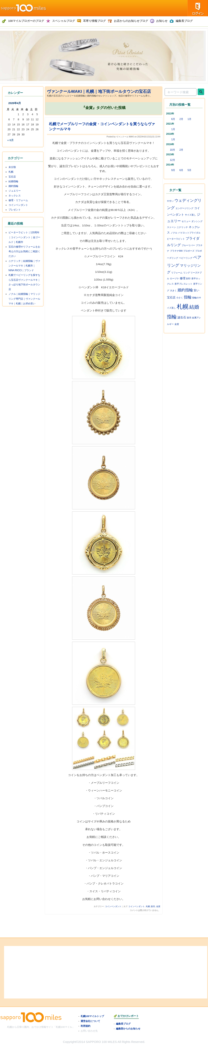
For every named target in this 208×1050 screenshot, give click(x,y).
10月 (172, 149)
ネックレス (15, 195)
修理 (182, 278)
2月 (181, 119)
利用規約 (85, 1026)
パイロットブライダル (189, 232)
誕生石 (182, 317)
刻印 (188, 278)
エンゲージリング (184, 208)
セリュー (186, 221)
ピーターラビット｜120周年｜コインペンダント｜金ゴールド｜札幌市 (24, 237)
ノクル (174, 232)
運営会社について (90, 1021)
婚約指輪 (13, 186)
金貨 (158, 906)
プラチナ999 (176, 251)
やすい (170, 201)
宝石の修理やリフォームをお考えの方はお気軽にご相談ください (24, 251)
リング (186, 272)
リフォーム (176, 272)
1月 (189, 119)
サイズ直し (190, 215)
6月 (173, 119)
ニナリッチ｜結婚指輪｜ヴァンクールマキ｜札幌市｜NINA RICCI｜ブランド (24, 266)
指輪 (188, 297)
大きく (173, 290)
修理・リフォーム (18, 200)
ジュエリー (15, 190)
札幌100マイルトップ (92, 1016)
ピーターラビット (176, 239)
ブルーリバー (188, 245)
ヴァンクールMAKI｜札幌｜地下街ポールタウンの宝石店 (99, 91)
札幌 (148, 906)
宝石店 (12, 176)
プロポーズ (188, 251)
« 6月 (10, 140)
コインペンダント (113, 906)
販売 (153, 906)
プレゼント (15, 209)
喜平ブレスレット (183, 284)
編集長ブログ (123, 1023)
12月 (172, 160)
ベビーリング (185, 258)
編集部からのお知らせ (128, 1028)
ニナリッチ (182, 227)
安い (196, 290)
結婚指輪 (13, 181)
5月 (189, 170)
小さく (179, 297)
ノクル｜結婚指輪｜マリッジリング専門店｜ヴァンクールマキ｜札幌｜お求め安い (24, 299)
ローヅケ (174, 278)
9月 (173, 170)
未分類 (12, 167)
